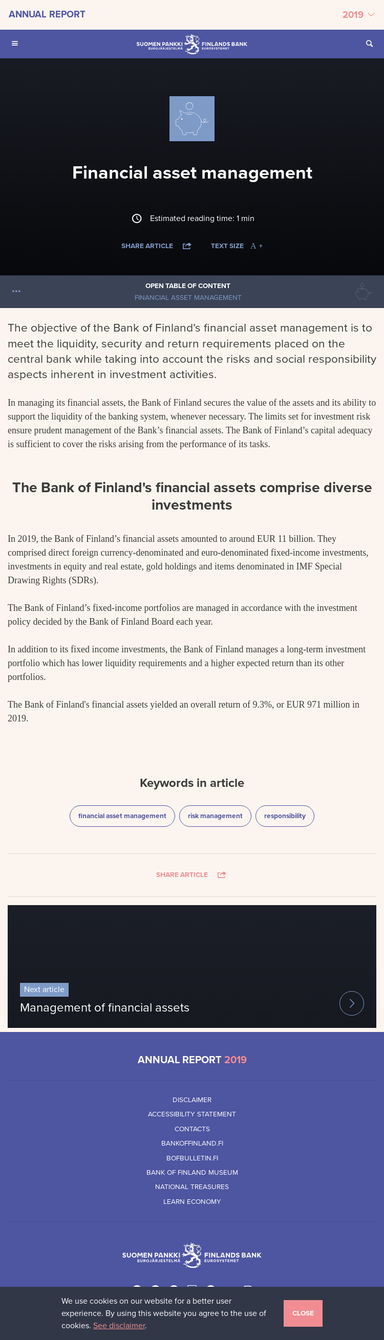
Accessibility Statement (192, 1114)
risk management (218, 815)
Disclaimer (192, 1100)
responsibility (289, 815)
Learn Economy (192, 1202)
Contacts (192, 1129)
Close (303, 1313)
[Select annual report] (192, 15)
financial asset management (122, 815)
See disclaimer (119, 1326)
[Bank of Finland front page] (192, 44)
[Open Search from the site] (369, 44)
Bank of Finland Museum (192, 1173)
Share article (157, 246)
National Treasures (192, 1187)
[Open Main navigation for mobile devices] (15, 44)
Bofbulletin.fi (192, 1158)
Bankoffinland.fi (192, 1143)
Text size (237, 246)
